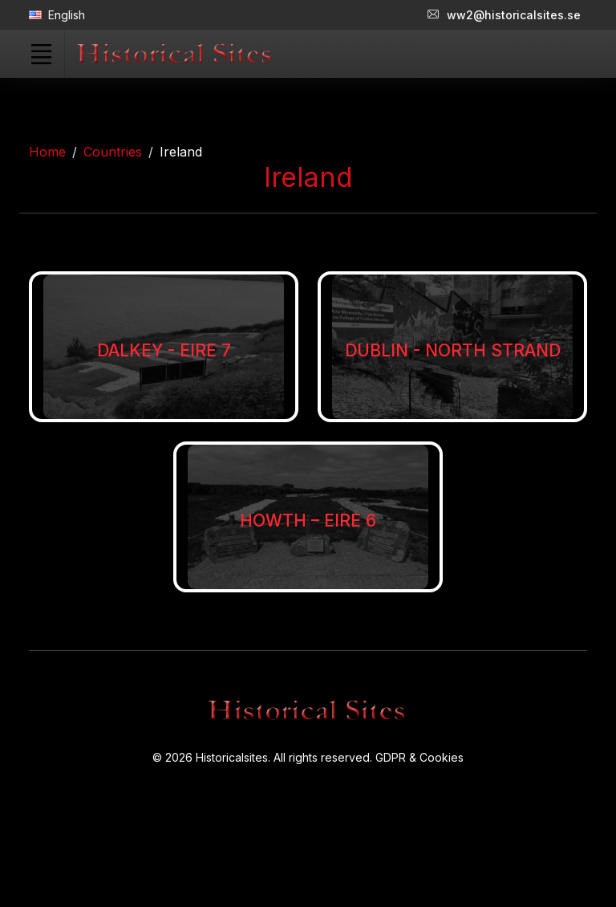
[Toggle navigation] (41, 54)
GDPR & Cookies (419, 757)
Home (47, 152)
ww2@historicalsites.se (504, 14)
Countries (112, 152)
